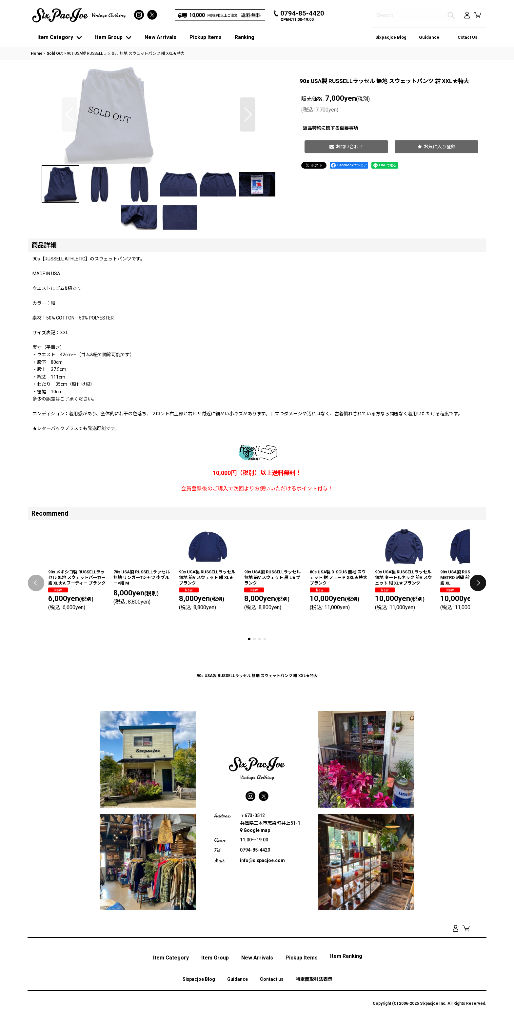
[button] (69, 164)
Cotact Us (467, 37)
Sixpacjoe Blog (390, 37)
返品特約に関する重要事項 (330, 128)
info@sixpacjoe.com (262, 958)
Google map (255, 928)
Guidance (429, 37)
